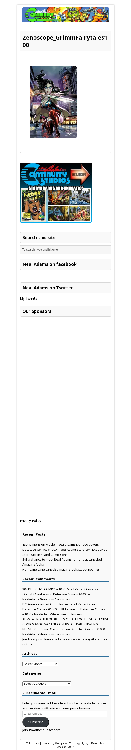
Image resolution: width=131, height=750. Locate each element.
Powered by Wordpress (54, 743)
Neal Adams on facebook (49, 264)
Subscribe (36, 722)
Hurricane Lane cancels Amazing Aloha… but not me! (60, 569)
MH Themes (32, 743)
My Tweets (28, 298)
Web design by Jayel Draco (83, 743)
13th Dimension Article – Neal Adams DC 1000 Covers (60, 544)
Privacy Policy (30, 520)
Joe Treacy (30, 639)
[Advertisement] (56, 349)
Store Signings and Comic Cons (45, 554)
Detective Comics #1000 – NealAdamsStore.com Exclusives (64, 549)
